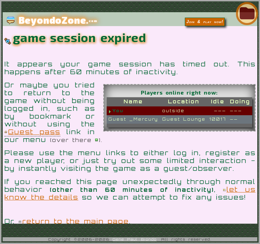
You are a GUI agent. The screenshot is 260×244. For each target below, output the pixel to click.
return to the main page (75, 221)
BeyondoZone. (52, 20)
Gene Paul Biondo (135, 239)
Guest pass (34, 132)
